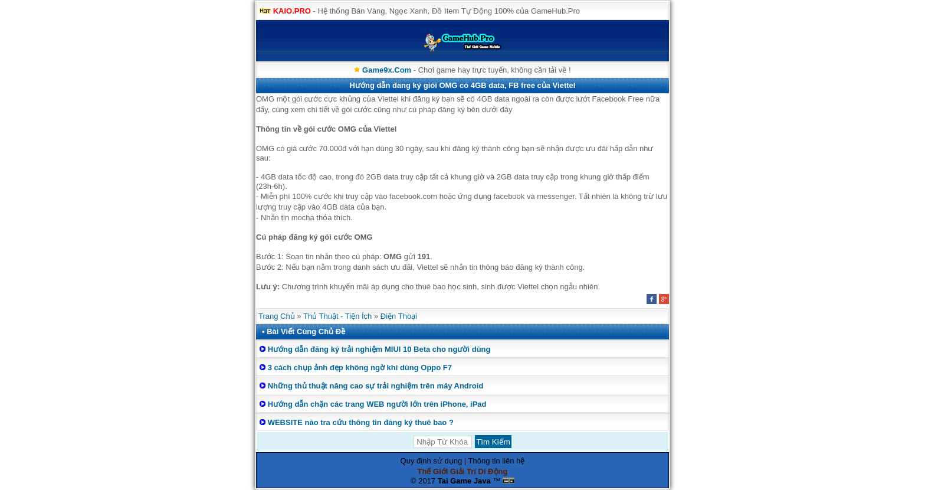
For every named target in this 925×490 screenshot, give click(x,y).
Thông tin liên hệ (496, 460)
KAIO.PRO (292, 10)
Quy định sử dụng (431, 460)
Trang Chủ (276, 316)
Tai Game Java (464, 480)
